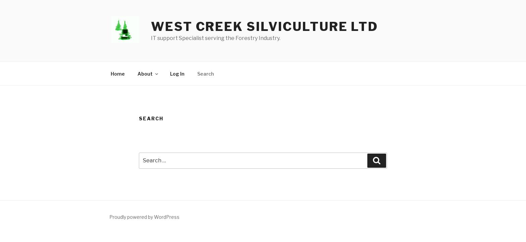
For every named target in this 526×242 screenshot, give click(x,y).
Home (118, 74)
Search (205, 74)
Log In (177, 74)
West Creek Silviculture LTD (264, 26)
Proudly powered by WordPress (144, 217)
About (148, 74)
